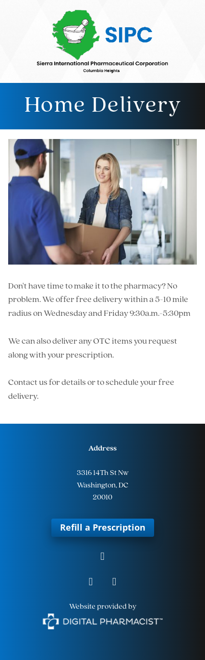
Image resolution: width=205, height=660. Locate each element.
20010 (102, 497)
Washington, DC (102, 485)
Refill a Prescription (102, 527)
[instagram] (91, 583)
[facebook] (102, 557)
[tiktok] (114, 583)
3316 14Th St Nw (103, 473)
